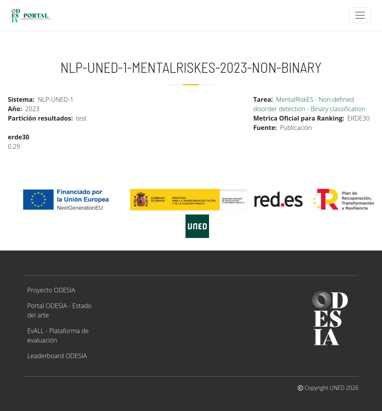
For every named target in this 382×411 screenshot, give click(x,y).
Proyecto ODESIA (51, 290)
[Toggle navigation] (360, 15)
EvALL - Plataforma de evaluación (58, 335)
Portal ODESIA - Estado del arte (59, 310)
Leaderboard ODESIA (57, 356)
